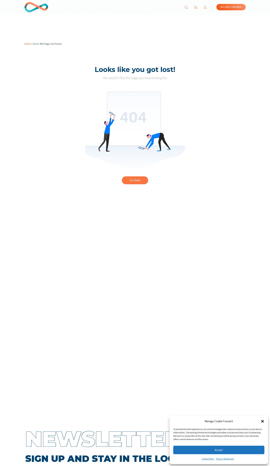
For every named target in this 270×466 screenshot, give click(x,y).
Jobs (128, 7)
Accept (219, 450)
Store (90, 7)
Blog (76, 7)
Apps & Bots (109, 7)
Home (27, 43)
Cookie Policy (208, 458)
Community (146, 7)
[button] (262, 421)
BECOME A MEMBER (231, 7)
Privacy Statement (225, 458)
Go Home (135, 180)
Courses (60, 7)
